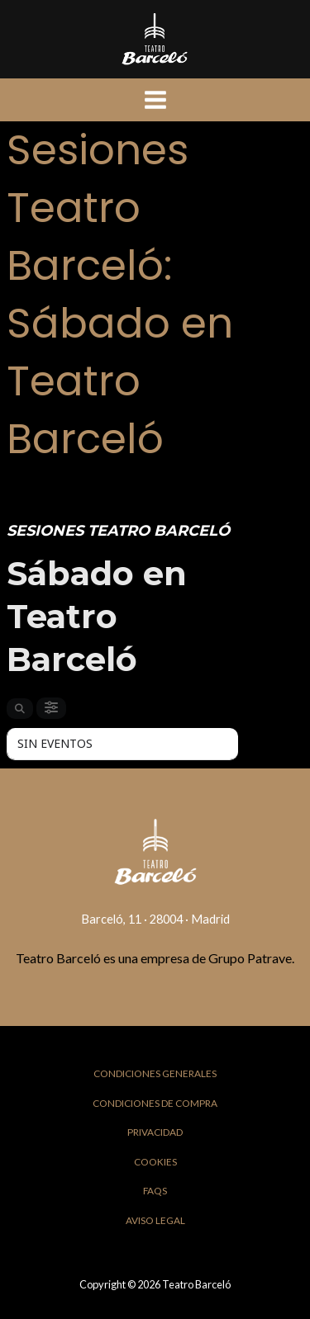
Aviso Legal (155, 1220)
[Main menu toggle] (155, 99)
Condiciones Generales (155, 1073)
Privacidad (155, 1132)
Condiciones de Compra (155, 1103)
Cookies (155, 1162)
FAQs (155, 1190)
